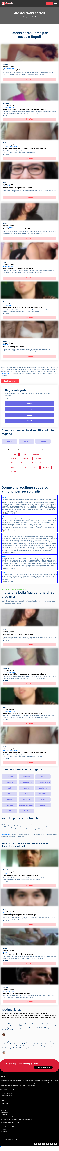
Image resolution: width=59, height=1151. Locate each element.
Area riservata (5, 1110)
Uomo (29, 403)
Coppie (3, 1098)
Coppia (29, 415)
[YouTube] (43, 1144)
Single (9, 345)
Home (3, 1108)
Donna (29, 409)
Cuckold (38, 458)
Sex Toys (13, 471)
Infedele (5, 107)
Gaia (4, 263)
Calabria (43, 777)
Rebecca (6, 104)
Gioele (5, 948)
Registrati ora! (10, 381)
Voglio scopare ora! (43, 1067)
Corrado (6, 870)
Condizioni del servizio (7, 1127)
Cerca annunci (5, 1112)
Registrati (4, 1114)
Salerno (9, 441)
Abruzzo (10, 777)
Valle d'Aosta (9, 811)
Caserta (43, 441)
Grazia (5, 341)
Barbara (5, 143)
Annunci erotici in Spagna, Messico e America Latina (16, 1119)
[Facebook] (35, 1144)
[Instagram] (39, 1144)
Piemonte (42, 794)
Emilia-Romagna (26, 782)
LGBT (29, 421)
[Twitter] (51, 1144)
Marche (9, 794)
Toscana (10, 805)
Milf (4, 68)
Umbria (43, 805)
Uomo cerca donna (6, 1095)
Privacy (3, 1129)
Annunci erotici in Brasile (8, 1117)
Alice (4, 182)
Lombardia (43, 788)
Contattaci (4, 1131)
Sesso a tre (14, 467)
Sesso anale (10, 68)
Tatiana (5, 64)
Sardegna (26, 799)
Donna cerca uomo (6, 1093)
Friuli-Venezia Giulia (43, 782)
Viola (4, 302)
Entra (49, 3)
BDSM (5, 345)
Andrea (5, 988)
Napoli (26, 441)
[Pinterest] (47, 1144)
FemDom (46, 467)
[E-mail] (55, 1144)
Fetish (12, 266)
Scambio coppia (36, 463)
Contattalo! (29, 885)
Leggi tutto (6, 76)
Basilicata (26, 777)
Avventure (6, 266)
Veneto (26, 811)
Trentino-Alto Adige (26, 805)
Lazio (10, 788)
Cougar (11, 147)
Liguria (26, 788)
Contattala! (29, 80)
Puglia (9, 799)
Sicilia (43, 799)
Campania (26, 17)
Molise (26, 794)
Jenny (5, 223)
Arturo (5, 909)
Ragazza (12, 107)
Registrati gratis (6, 373)
